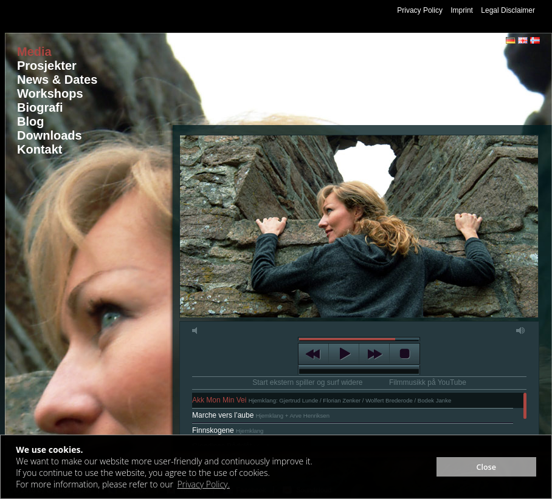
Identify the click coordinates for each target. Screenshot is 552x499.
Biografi (40, 107)
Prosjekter (47, 65)
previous (313, 354)
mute (197, 330)
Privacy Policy (420, 10)
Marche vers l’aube (260, 415)
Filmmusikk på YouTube (427, 382)
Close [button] (486, 467)
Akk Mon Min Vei (321, 400)
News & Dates (57, 79)
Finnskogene (227, 430)
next (374, 354)
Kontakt (39, 149)
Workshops (50, 93)
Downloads (49, 135)
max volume (521, 330)
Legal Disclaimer (508, 10)
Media (34, 51)
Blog (30, 121)
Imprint (461, 10)
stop (404, 354)
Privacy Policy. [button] (203, 484)
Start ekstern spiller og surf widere (307, 382)
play (344, 354)
